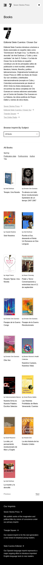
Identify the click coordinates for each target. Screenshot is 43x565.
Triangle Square (10, 114)
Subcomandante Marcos (13, 397)
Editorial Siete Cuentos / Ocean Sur (17, 110)
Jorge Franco (10, 275)
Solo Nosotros (9, 236)
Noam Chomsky (29, 275)
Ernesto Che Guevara (30, 188)
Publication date (10, 156)
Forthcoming (23, 156)
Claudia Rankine (11, 232)
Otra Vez (7, 360)
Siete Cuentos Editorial (13, 546)
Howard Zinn (28, 438)
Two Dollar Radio (10, 117)
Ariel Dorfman (9, 188)
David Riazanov (10, 438)
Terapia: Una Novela (12, 192)
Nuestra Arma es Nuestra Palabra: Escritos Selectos (10, 403)
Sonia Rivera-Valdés (30, 397)
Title (5, 159)
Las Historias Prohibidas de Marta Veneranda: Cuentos (30, 403)
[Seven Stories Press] (10, 5)
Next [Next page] (37, 494)
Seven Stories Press (21, 5)
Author (32, 156)
